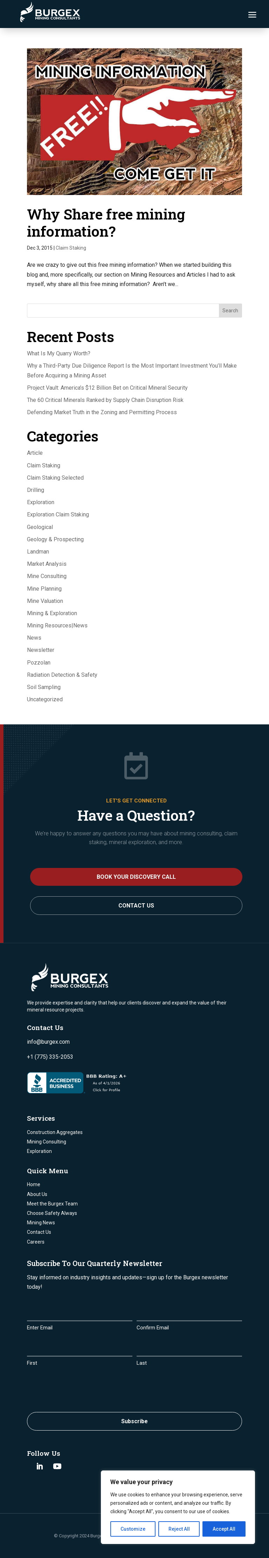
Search (230, 310)
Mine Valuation (45, 601)
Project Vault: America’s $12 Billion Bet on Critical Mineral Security (107, 387)
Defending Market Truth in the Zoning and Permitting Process (102, 412)
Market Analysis (47, 564)
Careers (35, 1242)
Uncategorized (45, 699)
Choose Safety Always (52, 1213)
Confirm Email (153, 1327)
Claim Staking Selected (55, 477)
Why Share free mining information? (106, 222)
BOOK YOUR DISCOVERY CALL (136, 877)
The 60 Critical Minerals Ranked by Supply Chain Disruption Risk (105, 400)
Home (33, 1184)
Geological (40, 527)
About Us (37, 1194)
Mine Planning (44, 588)
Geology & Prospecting (55, 539)
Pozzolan (38, 662)
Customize (132, 1529)
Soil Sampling (44, 687)
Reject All (179, 1529)
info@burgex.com (48, 1041)
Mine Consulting (47, 576)
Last (142, 1363)
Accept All (224, 1529)
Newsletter (40, 650)
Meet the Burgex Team (52, 1203)
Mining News (41, 1222)
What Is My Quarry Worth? (58, 353)
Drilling (35, 490)
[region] (178, 1507)
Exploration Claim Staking (58, 514)
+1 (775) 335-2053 (50, 1056)
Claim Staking (71, 248)
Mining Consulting (46, 1142)
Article (35, 453)
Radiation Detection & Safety (62, 675)
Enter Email (40, 1327)
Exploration (40, 502)
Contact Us (136, 905)
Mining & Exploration (52, 613)
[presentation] (80, 1387)
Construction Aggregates (55, 1132)
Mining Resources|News (57, 625)
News (34, 637)
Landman (38, 551)
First (32, 1363)
